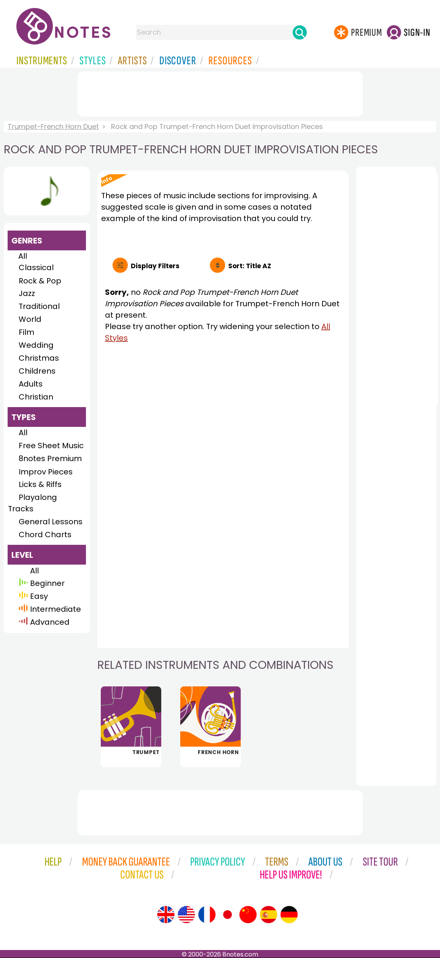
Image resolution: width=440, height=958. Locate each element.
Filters (155, 266)
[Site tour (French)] (206, 914)
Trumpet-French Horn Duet (53, 126)
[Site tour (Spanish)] (268, 914)
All (22, 256)
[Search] (299, 32)
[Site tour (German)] (289, 914)
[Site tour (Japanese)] (227, 914)
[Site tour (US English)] (186, 914)
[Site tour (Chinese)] (247, 914)
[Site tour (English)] (165, 914)
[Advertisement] (220, 92)
